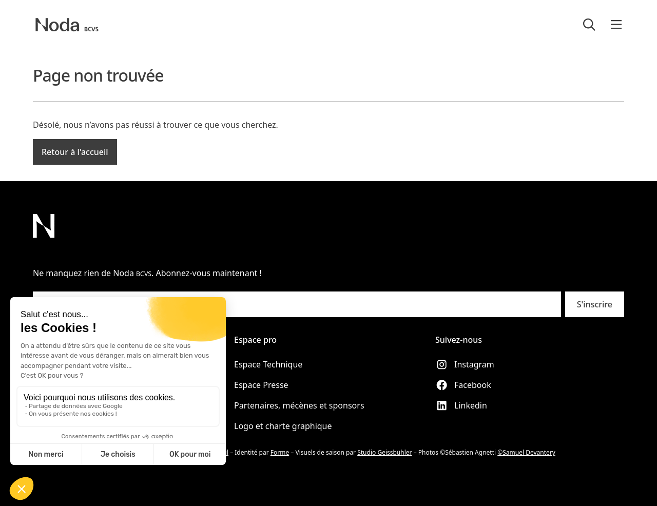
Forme (279, 452)
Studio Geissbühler (384, 452)
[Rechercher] (589, 24)
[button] (616, 24)
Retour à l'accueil (75, 152)
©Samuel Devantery (526, 452)
